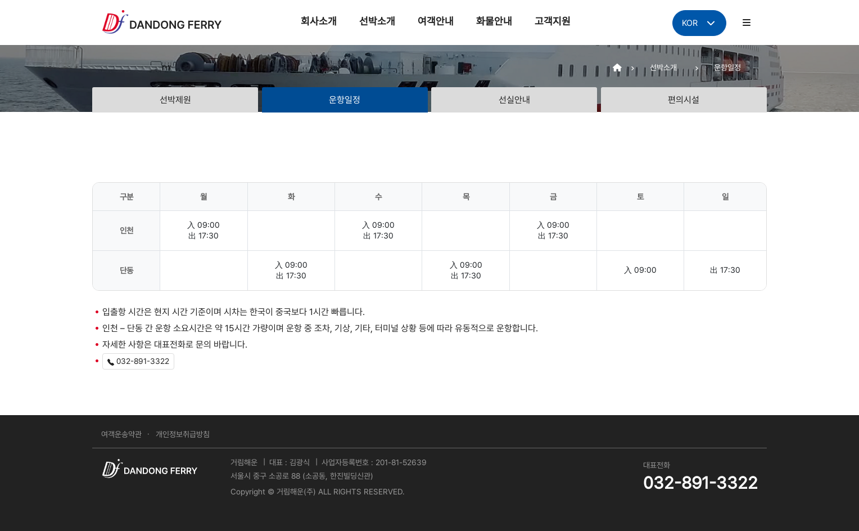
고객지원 (553, 21)
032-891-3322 (138, 361)
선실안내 (514, 99)
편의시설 (683, 99)
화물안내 (494, 21)
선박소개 (377, 21)
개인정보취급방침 (183, 434)
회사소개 (319, 21)
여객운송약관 (121, 434)
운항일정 (344, 99)
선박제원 (175, 99)
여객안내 (436, 21)
